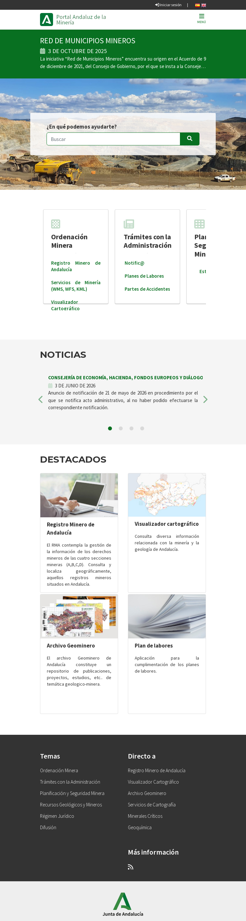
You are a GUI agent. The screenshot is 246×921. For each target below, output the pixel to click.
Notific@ (134, 263)
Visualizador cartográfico (167, 523)
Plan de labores (154, 645)
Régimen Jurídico (57, 816)
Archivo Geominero (71, 645)
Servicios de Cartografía (152, 805)
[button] (41, 401)
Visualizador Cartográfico (65, 305)
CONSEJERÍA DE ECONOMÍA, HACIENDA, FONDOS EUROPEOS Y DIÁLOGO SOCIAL (134, 377)
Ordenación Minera (69, 234)
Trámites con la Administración (147, 234)
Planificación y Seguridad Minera (72, 793)
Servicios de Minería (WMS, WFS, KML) (76, 285)
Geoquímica (140, 827)
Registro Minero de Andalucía (156, 770)
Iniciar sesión (168, 4)
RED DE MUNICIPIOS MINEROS (87, 40)
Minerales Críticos (145, 816)
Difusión (48, 827)
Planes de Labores (144, 276)
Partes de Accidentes (147, 289)
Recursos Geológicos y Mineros (71, 805)
